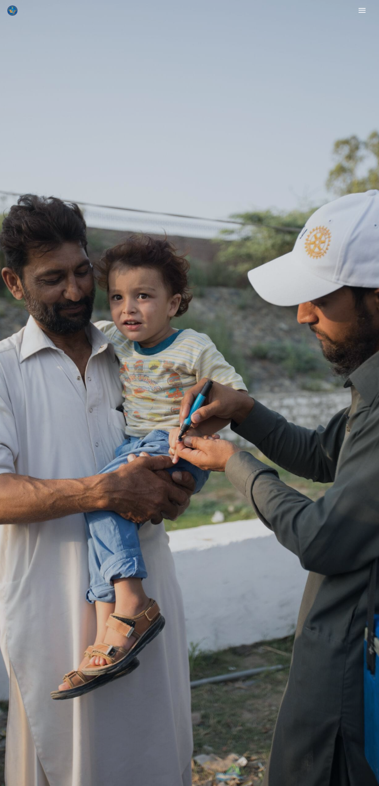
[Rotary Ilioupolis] (12, 10)
